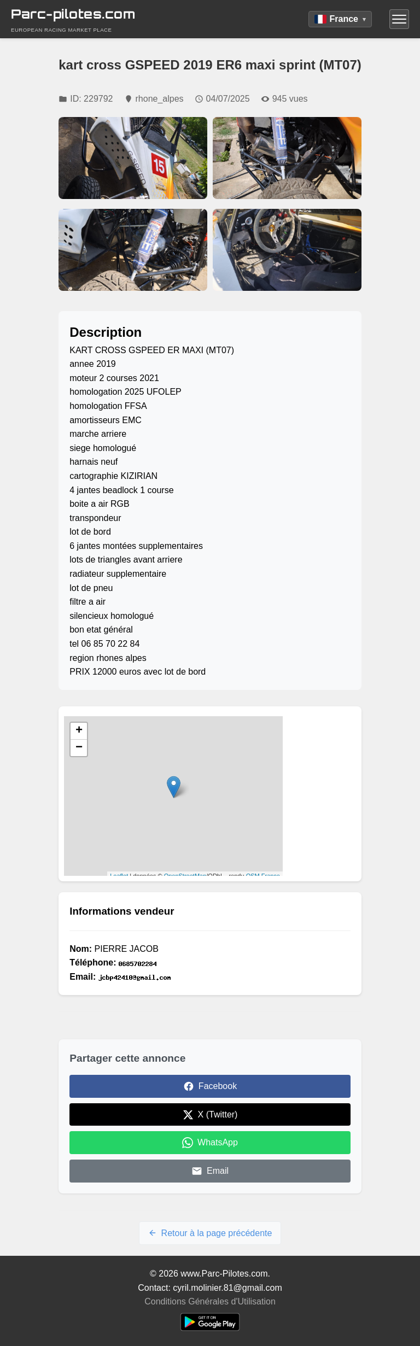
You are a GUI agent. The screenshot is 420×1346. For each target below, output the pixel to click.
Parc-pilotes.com (73, 14)
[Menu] (399, 19)
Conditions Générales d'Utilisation (210, 1301)
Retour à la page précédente (210, 1233)
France (340, 19)
